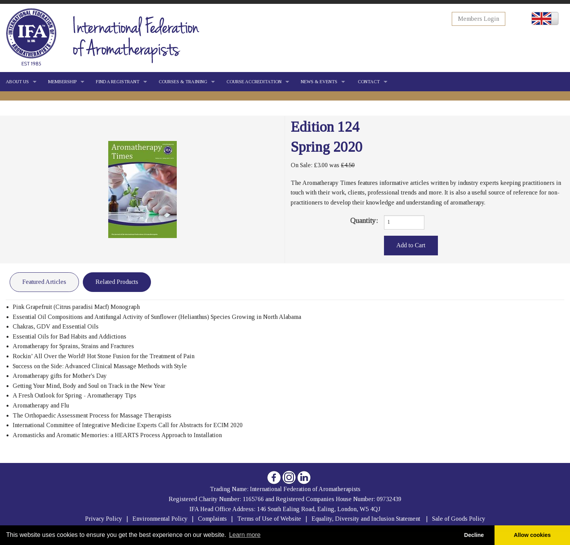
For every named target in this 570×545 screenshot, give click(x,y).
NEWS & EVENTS (319, 81)
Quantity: (364, 220)
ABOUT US (17, 81)
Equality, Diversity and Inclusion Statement (366, 518)
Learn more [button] (245, 535)
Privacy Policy (103, 518)
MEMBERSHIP (62, 81)
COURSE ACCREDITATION (254, 81)
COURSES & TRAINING (183, 81)
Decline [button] (474, 535)
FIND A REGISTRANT (117, 81)
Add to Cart (411, 245)
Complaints (213, 518)
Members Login (478, 18)
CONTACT (368, 81)
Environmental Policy (160, 518)
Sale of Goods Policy (458, 518)
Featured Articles (44, 281)
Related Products (117, 281)
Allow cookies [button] (532, 535)
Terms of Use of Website (269, 518)
